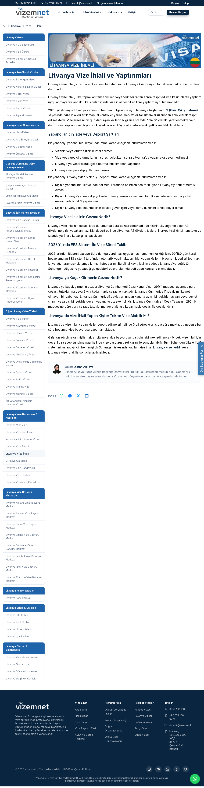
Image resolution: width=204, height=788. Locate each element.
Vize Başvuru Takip (86, 729)
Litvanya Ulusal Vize (17, 133)
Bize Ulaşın (81, 723)
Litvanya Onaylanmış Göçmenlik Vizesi (24, 365)
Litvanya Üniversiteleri (18, 630)
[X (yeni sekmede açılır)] (185, 771)
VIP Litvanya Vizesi (16, 462)
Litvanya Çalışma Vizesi (19, 148)
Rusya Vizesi (142, 729)
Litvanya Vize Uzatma (18, 476)
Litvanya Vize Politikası (19, 433)
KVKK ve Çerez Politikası (77, 770)
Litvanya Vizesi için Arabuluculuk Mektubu (18, 230)
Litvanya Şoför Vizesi (18, 95)
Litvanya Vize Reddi (17, 448)
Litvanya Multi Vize (16, 426)
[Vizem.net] (32, 707)
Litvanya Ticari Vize (17, 102)
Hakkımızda (115, 13)
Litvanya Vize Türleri (17, 320)
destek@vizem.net (176, 726)
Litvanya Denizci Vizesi (19, 334)
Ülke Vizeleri (92, 13)
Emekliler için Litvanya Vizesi (22, 197)
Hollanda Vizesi (143, 723)
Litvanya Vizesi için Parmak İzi (23, 483)
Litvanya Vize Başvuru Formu (22, 221)
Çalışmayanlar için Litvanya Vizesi (21, 188)
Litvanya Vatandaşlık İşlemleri (22, 658)
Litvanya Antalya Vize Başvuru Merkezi (23, 517)
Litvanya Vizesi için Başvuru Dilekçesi (21, 251)
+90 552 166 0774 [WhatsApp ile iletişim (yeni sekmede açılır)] (174, 718)
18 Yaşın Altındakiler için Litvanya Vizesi (19, 177)
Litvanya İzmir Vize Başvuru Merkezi (21, 570)
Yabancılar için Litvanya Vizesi (23, 440)
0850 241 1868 (175, 710)
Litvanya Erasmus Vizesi (19, 341)
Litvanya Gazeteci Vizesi (20, 348)
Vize (28, 27)
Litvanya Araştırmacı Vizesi (21, 327)
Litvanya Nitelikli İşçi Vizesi (21, 356)
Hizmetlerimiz (67, 13)
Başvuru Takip (180, 3)
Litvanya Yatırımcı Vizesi (19, 395)
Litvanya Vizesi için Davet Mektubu (20, 262)
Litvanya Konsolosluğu (18, 599)
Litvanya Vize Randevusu (20, 469)
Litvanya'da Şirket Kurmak (21, 680)
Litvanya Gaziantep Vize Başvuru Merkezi (20, 548)
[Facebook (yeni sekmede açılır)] (176, 771)
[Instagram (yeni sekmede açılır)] (149, 771)
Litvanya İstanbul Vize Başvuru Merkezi (23, 559)
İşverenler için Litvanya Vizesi (23, 204)
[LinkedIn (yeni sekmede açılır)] (167, 771)
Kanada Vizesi (143, 711)
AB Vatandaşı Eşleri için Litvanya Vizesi (19, 404)
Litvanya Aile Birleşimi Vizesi (22, 141)
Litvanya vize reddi (167, 349)
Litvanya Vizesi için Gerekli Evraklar (21, 62)
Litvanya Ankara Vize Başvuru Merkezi (23, 506)
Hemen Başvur (178, 13)
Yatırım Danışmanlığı (116, 721)
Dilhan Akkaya (84, 368)
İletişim (132, 13)
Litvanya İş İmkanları (17, 638)
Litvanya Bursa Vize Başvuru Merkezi (22, 527)
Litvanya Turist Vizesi (18, 109)
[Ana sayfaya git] (4, 27)
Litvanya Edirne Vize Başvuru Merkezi (22, 538)
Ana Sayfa (81, 711)
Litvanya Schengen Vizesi (20, 81)
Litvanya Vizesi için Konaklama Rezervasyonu (23, 280)
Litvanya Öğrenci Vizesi (19, 155)
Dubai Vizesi (142, 736)
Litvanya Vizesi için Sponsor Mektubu (22, 291)
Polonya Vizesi (143, 717)
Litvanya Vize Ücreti (17, 53)
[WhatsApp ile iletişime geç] (195, 779)
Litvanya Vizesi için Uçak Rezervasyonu (20, 301)
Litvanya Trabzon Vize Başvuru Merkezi (24, 580)
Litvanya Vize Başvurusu (20, 46)
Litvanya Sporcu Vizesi (19, 373)
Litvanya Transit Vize (18, 388)
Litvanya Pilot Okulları (18, 623)
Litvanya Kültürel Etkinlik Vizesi (23, 88)
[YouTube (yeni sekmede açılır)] (158, 771)
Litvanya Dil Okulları (17, 616)
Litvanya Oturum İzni (17, 665)
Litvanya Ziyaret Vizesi (19, 116)
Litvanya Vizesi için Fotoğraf (22, 271)
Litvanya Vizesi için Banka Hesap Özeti (20, 241)
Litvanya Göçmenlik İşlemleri (22, 672)
